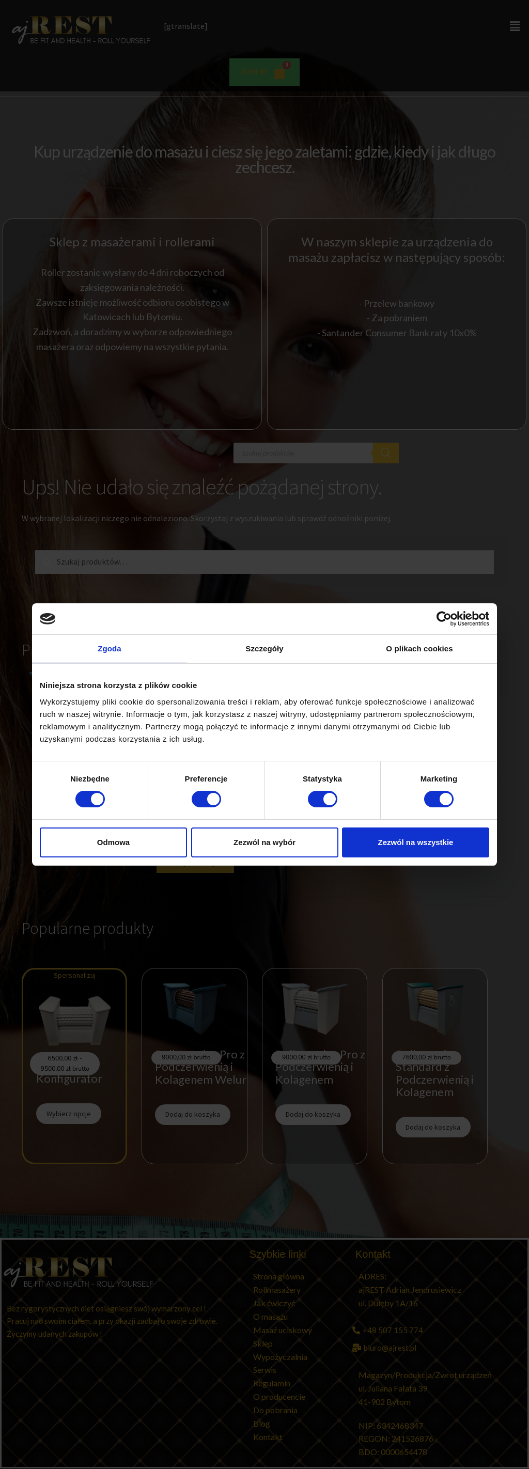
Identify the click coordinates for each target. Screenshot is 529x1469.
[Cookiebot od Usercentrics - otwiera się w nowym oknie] (444, 619)
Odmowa (113, 842)
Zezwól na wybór (264, 842)
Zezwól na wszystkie (416, 842)
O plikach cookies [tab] (419, 648)
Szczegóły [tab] (264, 648)
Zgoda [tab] (109, 648)
